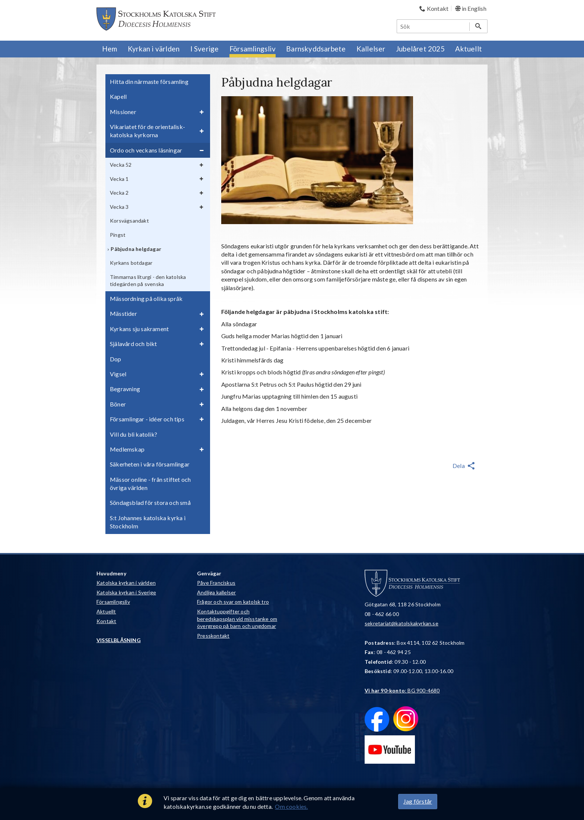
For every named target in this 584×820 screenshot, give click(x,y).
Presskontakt (213, 635)
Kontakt (106, 621)
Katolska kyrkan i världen (126, 582)
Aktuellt (106, 611)
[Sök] (433, 26)
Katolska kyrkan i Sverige (126, 592)
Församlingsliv (113, 601)
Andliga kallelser (216, 592)
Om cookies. (291, 806)
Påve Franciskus (216, 582)
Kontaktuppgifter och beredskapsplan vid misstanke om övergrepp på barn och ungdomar (237, 618)
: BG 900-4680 (402, 690)
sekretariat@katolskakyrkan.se (401, 623)
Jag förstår (417, 801)
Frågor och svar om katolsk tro (233, 601)
